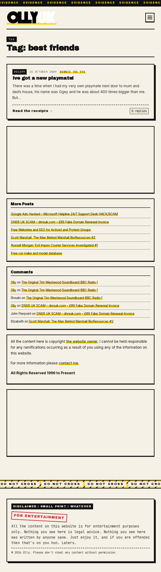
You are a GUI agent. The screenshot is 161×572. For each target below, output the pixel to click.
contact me (68, 363)
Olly (13, 282)
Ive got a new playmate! (43, 78)
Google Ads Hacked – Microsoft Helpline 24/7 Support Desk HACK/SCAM (64, 214)
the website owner (81, 341)
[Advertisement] (80, 159)
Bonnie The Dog (72, 72)
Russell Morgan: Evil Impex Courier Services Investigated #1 (54, 245)
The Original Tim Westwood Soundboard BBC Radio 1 (59, 282)
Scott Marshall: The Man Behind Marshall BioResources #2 (53, 238)
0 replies (139, 111)
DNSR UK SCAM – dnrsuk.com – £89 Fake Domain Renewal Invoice (60, 222)
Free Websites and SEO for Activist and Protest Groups (51, 230)
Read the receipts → (33, 111)
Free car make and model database (36, 253)
